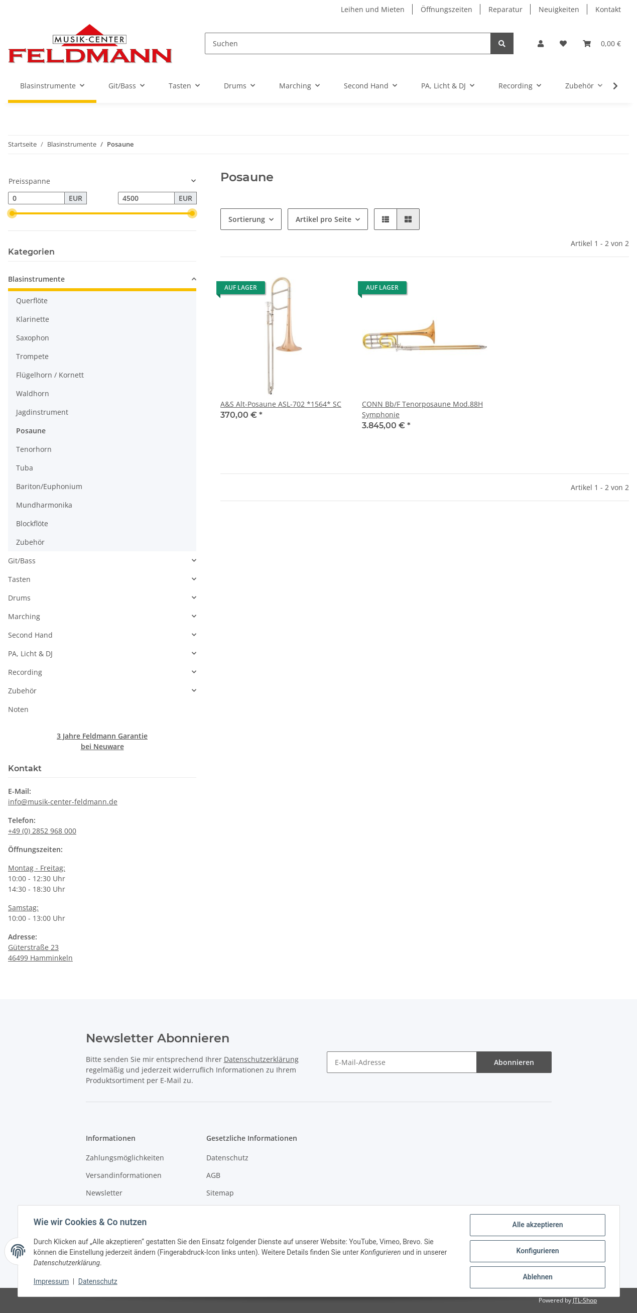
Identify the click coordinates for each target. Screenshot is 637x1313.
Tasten (19, 579)
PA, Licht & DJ (30, 653)
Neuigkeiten (559, 9)
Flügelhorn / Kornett (50, 375)
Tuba (24, 467)
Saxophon (32, 337)
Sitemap (220, 1193)
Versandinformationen (124, 1175)
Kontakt (608, 9)
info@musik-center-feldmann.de (62, 801)
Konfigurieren (537, 1251)
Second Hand (30, 635)
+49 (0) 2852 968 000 (42, 830)
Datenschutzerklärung (261, 1059)
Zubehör (30, 542)
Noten (18, 709)
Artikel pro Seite (323, 219)
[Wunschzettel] (563, 43)
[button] (541, 43)
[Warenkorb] (602, 43)
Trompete (32, 356)
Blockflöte (32, 523)
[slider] (12, 213)
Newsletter (104, 1193)
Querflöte (32, 300)
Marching (24, 616)
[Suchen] (348, 43)
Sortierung (246, 219)
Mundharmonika (44, 505)
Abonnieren (514, 1062)
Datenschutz (227, 1157)
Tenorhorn (34, 449)
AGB (213, 1175)
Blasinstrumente (36, 279)
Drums (19, 598)
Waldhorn (32, 393)
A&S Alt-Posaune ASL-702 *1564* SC (280, 404)
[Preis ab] (36, 198)
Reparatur (505, 9)
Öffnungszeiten (446, 9)
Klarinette (32, 319)
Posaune (31, 430)
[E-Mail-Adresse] (402, 1062)
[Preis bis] (146, 198)
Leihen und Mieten (373, 9)
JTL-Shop (585, 1300)
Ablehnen (537, 1277)
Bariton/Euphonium (49, 486)
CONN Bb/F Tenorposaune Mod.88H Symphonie (422, 409)
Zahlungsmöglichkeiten (125, 1157)
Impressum (51, 1282)
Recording (25, 672)
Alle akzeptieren (537, 1225)
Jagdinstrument (42, 412)
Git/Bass (22, 560)
